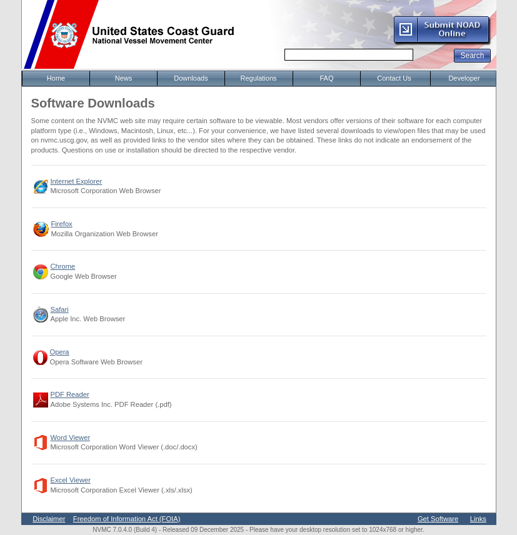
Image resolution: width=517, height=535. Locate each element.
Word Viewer (71, 437)
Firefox (62, 224)
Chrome (63, 266)
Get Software (438, 518)
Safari (60, 309)
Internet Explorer (77, 181)
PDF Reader (70, 394)
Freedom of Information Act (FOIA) (127, 518)
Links (478, 518)
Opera (59, 352)
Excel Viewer (71, 480)
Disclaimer (49, 518)
